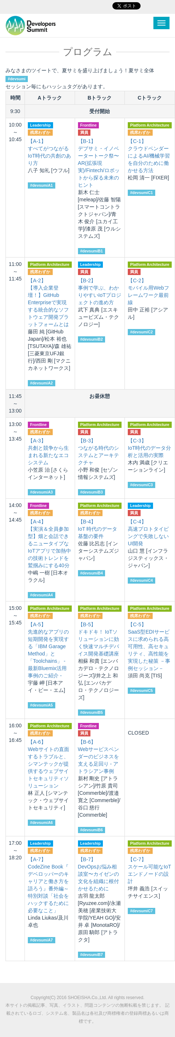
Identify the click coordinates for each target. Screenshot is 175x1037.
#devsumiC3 (141, 485)
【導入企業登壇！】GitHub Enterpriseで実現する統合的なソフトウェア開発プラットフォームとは (48, 302)
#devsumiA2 (41, 383)
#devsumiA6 (41, 822)
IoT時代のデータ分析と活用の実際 (149, 448)
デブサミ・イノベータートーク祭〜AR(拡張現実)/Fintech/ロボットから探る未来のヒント (99, 163)
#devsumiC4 (141, 580)
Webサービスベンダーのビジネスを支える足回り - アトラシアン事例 (98, 756)
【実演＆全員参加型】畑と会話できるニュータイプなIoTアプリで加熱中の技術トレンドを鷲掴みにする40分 (49, 543)
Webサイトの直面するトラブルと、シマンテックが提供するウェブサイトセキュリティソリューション (48, 764)
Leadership (40, 125)
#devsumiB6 (91, 830)
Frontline (88, 125)
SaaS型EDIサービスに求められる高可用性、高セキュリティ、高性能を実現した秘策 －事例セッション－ (149, 646)
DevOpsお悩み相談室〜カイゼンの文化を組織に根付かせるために (98, 873)
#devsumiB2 (91, 339)
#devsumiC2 (141, 332)
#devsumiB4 (91, 573)
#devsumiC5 (141, 690)
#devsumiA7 (41, 940)
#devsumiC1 (141, 192)
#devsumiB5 (91, 712)
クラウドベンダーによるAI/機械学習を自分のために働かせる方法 (149, 155)
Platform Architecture (149, 125)
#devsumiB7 (91, 954)
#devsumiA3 (41, 492)
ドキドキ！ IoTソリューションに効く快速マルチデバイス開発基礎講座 (98, 639)
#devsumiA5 (41, 705)
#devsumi (16, 79)
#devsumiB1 (91, 251)
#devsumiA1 (41, 185)
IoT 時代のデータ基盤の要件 (98, 529)
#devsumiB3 (91, 492)
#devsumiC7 (141, 911)
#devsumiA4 (41, 595)
